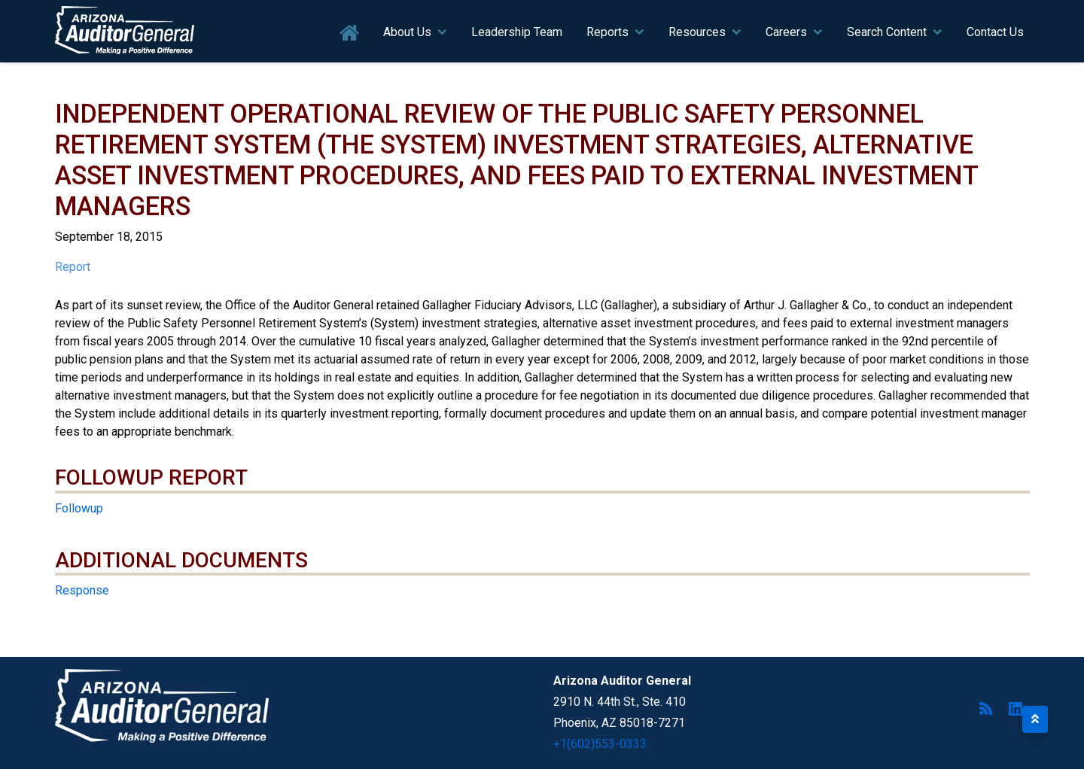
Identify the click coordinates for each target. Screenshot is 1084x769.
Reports (607, 32)
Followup (79, 508)
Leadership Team (516, 32)
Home (350, 33)
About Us (407, 32)
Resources (697, 32)
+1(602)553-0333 (600, 744)
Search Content (887, 32)
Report (72, 267)
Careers (786, 32)
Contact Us (995, 32)
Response (82, 590)
